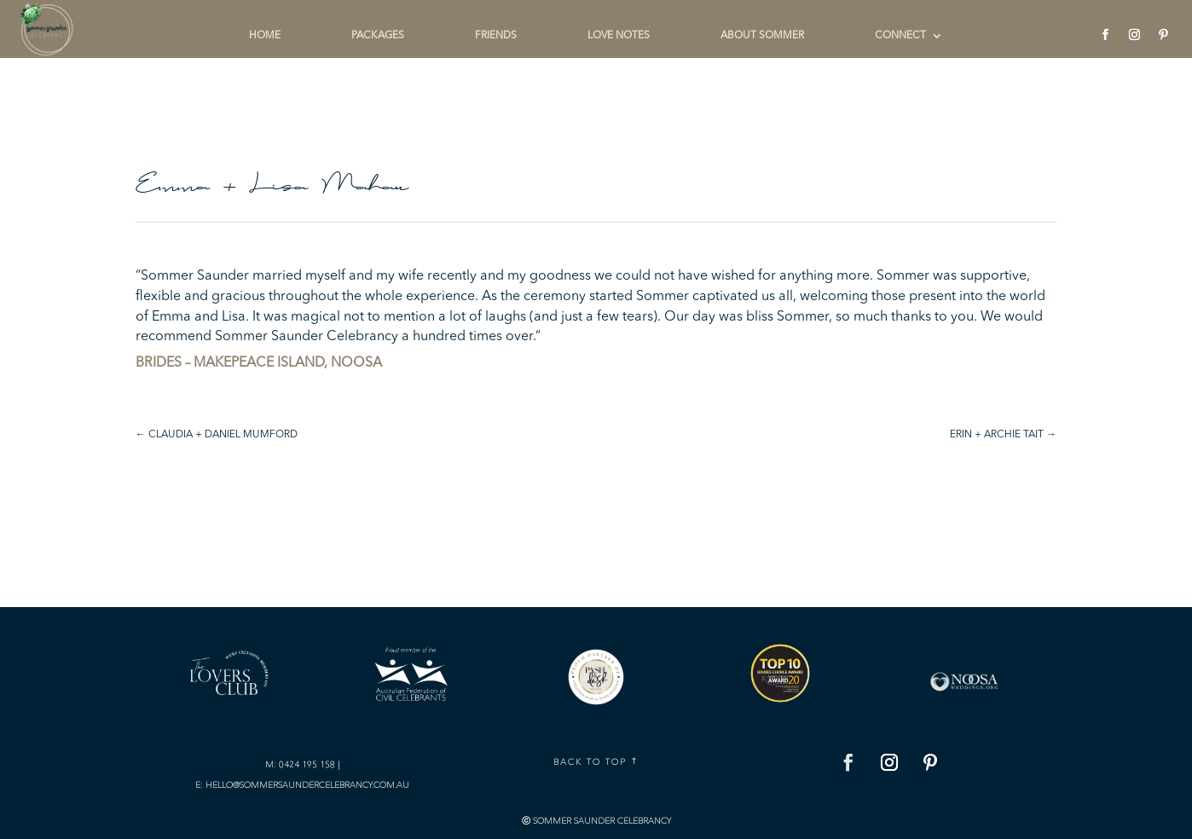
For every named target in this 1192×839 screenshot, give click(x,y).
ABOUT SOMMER (762, 36)
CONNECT (900, 36)
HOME (265, 36)
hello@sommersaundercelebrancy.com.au (307, 784)
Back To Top (590, 761)
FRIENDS (496, 36)
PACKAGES (377, 36)
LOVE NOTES (618, 36)
